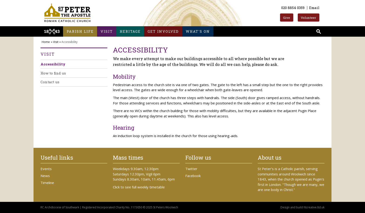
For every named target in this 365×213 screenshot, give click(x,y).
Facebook (193, 175)
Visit (107, 31)
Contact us (50, 82)
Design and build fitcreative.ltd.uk (302, 207)
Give (286, 18)
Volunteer (308, 18)
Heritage (130, 31)
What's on (198, 31)
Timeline (47, 182)
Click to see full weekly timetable (139, 187)
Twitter (191, 168)
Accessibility (53, 64)
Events (46, 168)
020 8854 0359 (292, 7)
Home (46, 42)
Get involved (163, 31)
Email (314, 7)
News (45, 175)
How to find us (53, 73)
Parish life (80, 31)
